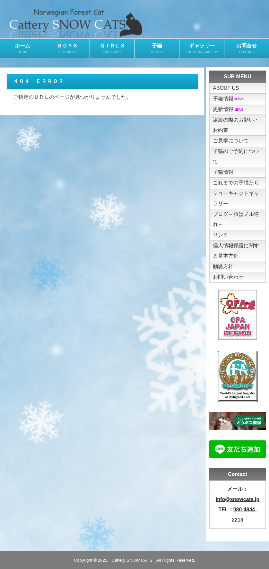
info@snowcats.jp (238, 499)
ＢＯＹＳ (67, 49)
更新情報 (228, 109)
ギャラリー (201, 49)
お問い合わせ (228, 277)
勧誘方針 (223, 266)
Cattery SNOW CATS (131, 560)
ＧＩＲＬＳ (112, 49)
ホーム (22, 49)
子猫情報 (228, 98)
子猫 (157, 49)
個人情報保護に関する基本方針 (236, 251)
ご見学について (231, 140)
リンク (220, 235)
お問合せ (246, 49)
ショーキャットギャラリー (236, 198)
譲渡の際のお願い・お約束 (236, 125)
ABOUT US (226, 88)
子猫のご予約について (236, 156)
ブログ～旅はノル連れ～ (236, 219)
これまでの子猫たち (236, 182)
